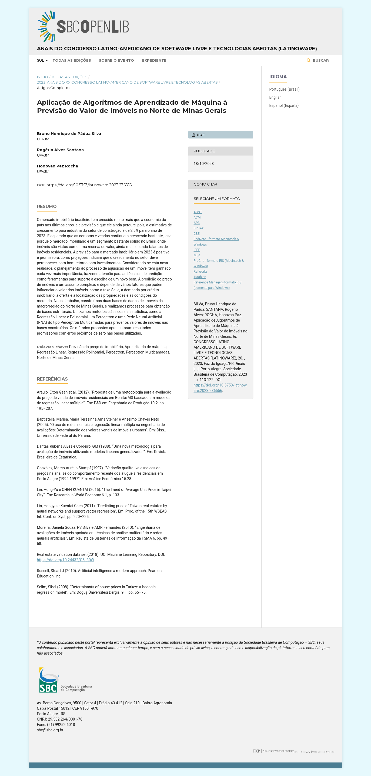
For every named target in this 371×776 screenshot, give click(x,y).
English (275, 97)
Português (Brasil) (284, 89)
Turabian (200, 277)
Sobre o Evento (116, 60)
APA (197, 223)
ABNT (198, 212)
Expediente (154, 60)
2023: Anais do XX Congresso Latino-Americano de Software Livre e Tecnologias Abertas (127, 82)
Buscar (320, 60)
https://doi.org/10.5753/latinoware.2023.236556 (89, 185)
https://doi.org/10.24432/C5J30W (65, 560)
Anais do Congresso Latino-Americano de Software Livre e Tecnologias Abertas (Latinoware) (177, 49)
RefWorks (201, 271)
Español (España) (284, 105)
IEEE (197, 250)
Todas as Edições (71, 60)
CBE (197, 234)
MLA (197, 255)
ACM (197, 217)
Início (42, 77)
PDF (200, 135)
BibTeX (199, 228)
